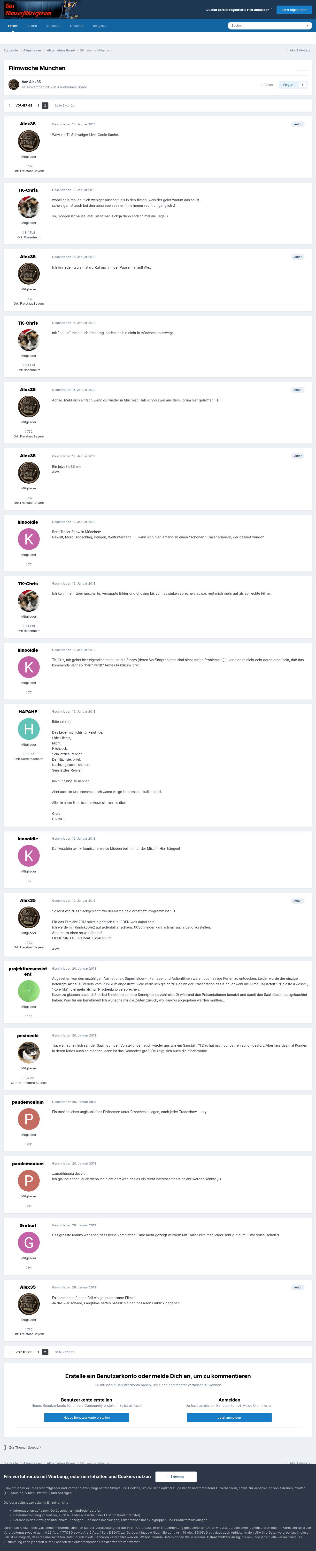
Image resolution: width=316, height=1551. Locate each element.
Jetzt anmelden (229, 1417)
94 (29, 1267)
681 (28, 1144)
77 (28, 564)
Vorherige (23, 105)
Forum (13, 28)
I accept (176, 1477)
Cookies (105, 1542)
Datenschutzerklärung (223, 1537)
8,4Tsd (29, 232)
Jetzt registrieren (294, 10)
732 (29, 166)
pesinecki (28, 1035)
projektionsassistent (28, 971)
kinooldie (28, 522)
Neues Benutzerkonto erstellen (86, 1417)
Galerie (31, 26)
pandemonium (28, 1102)
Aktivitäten (53, 26)
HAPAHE (28, 711)
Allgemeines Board (72, 87)
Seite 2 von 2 (65, 105)
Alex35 (35, 82)
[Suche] (251, 25)
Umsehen (77, 26)
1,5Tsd (28, 754)
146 (28, 1016)
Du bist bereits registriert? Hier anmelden (239, 10)
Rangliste (100, 26)
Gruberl (27, 1225)
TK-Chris (28, 190)
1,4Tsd (29, 1078)
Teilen (267, 84)
